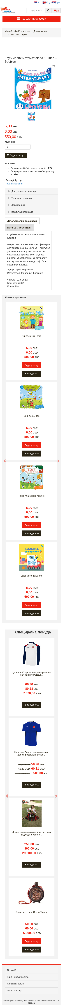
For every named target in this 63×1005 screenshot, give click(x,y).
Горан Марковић (14, 183)
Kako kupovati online (17, 977)
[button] (3, 459)
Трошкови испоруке (20, 198)
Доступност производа (21, 191)
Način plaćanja (14, 990)
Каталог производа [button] (31, 18)
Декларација (16, 205)
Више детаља (32, 373)
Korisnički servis (15, 983)
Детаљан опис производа (22, 221)
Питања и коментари (19, 227)
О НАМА (11, 970)
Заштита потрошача (20, 211)
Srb (37, 2)
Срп (56, 2)
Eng (46, 2)
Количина (10, 142)
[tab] (31, 191)
